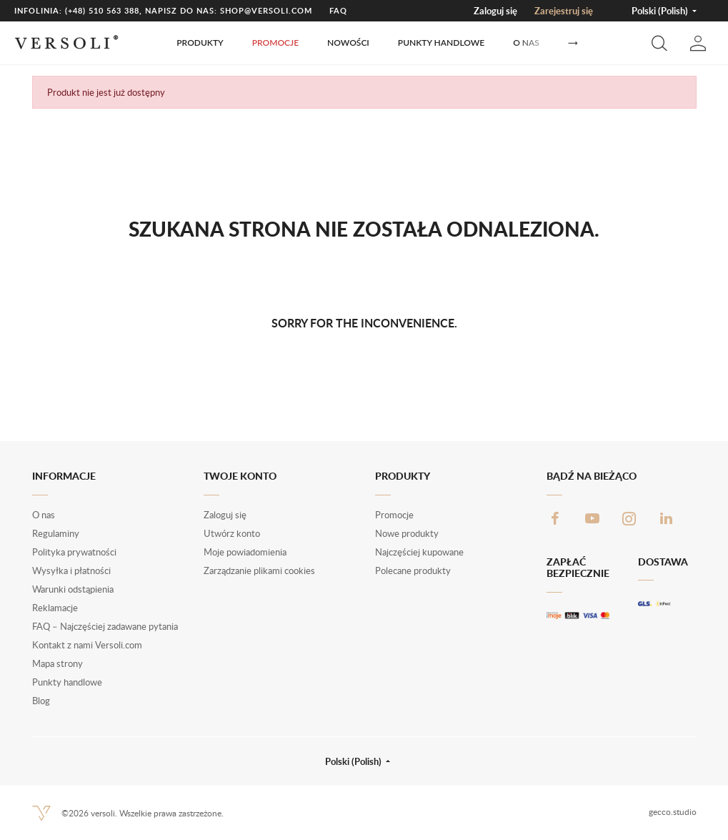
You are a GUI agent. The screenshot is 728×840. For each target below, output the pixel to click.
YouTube (592, 518)
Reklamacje (55, 607)
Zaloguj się (495, 10)
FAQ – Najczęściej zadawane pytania (105, 626)
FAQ (338, 10)
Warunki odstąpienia (73, 589)
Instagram (629, 518)
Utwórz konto (232, 533)
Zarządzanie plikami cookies (259, 570)
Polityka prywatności (74, 551)
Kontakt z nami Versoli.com (87, 644)
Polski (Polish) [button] (661, 10)
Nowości (348, 42)
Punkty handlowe (441, 42)
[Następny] (573, 43)
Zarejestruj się (563, 10)
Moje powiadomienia (245, 551)
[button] (659, 42)
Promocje (275, 42)
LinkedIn (666, 518)
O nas (526, 42)
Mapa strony (57, 663)
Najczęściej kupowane (419, 551)
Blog (41, 700)
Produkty (199, 42)
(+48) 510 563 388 (102, 10)
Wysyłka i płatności (71, 570)
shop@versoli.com (266, 10)
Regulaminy (55, 533)
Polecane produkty (413, 570)
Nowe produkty (407, 533)
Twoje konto (240, 476)
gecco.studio (673, 812)
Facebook (555, 518)
